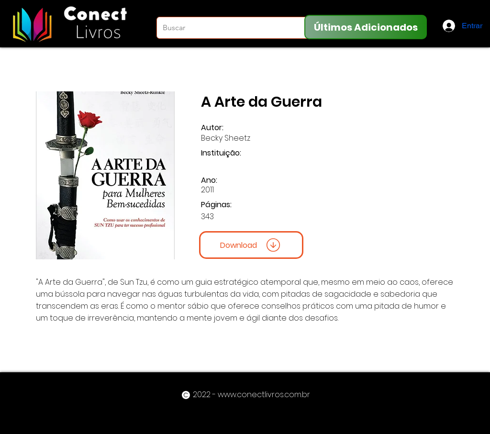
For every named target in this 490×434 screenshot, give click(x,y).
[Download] (251, 245)
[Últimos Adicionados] (365, 27)
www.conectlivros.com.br (264, 394)
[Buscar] (227, 27)
